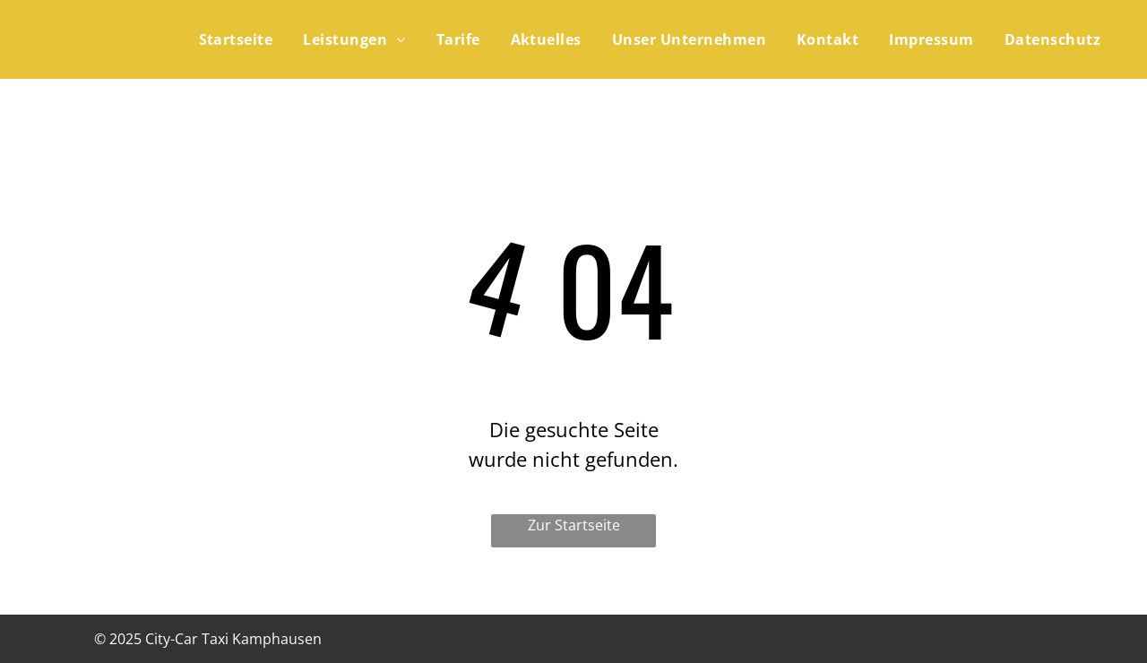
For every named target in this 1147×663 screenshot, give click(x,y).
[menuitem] (231, 39)
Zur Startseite (574, 525)
